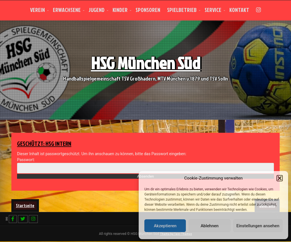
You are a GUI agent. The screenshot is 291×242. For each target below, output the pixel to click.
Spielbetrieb (182, 10)
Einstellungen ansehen (257, 225)
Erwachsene (67, 10)
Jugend (97, 10)
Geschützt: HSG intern (47, 143)
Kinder (120, 10)
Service (213, 10)
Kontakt (239, 10)
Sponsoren (148, 10)
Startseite (25, 206)
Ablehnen (210, 225)
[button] (279, 178)
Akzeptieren (165, 225)
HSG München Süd (145, 65)
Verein (37, 10)
